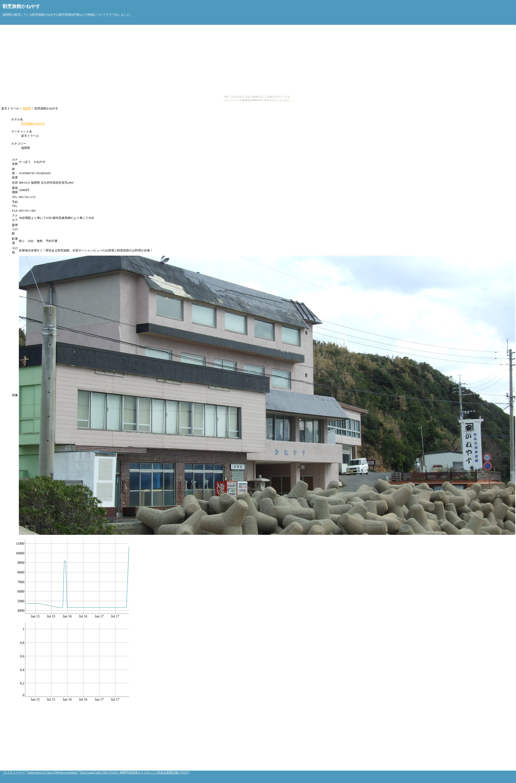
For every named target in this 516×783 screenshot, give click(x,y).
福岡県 (26, 108)
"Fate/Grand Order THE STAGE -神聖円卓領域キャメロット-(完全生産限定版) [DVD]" (134, 772)
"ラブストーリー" (14, 772)
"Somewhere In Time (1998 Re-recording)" (52, 772)
